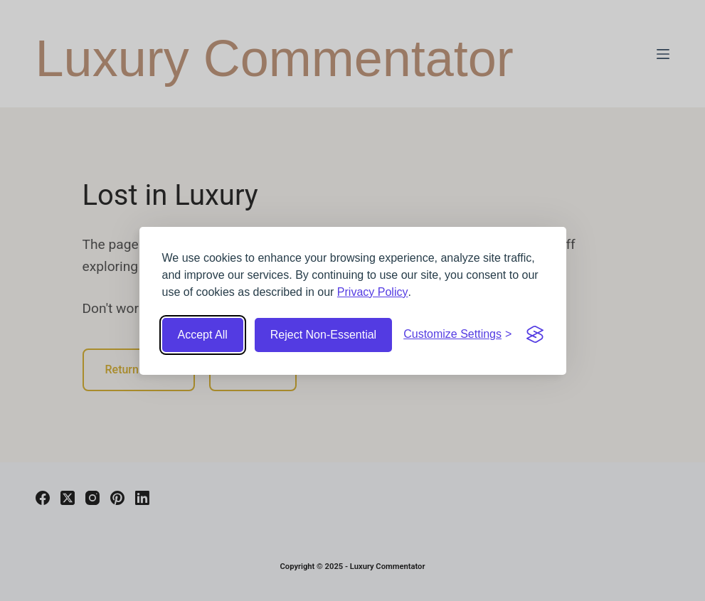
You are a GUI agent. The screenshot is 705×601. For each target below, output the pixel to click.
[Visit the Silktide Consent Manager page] (535, 334)
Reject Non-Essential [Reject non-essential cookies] (323, 335)
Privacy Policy (372, 292)
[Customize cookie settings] (457, 334)
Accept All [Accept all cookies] (203, 335)
